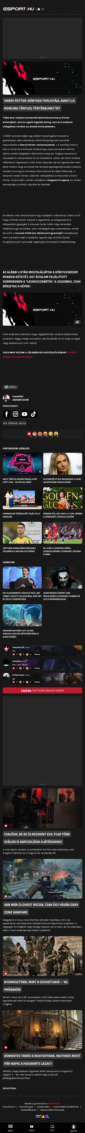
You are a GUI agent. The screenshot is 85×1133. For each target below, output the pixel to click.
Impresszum (9, 1106)
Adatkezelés (43, 1106)
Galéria (10, 387)
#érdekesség (13, 423)
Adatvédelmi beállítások (66, 1106)
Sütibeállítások (28, 1109)
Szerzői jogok (26, 1106)
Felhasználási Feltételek (52, 1109)
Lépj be (26, 690)
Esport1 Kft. (54, 1103)
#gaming (22, 423)
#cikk (5, 423)
